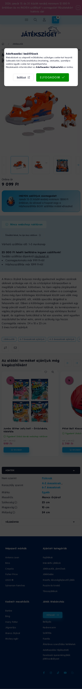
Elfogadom (50, 77)
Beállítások (21, 77)
